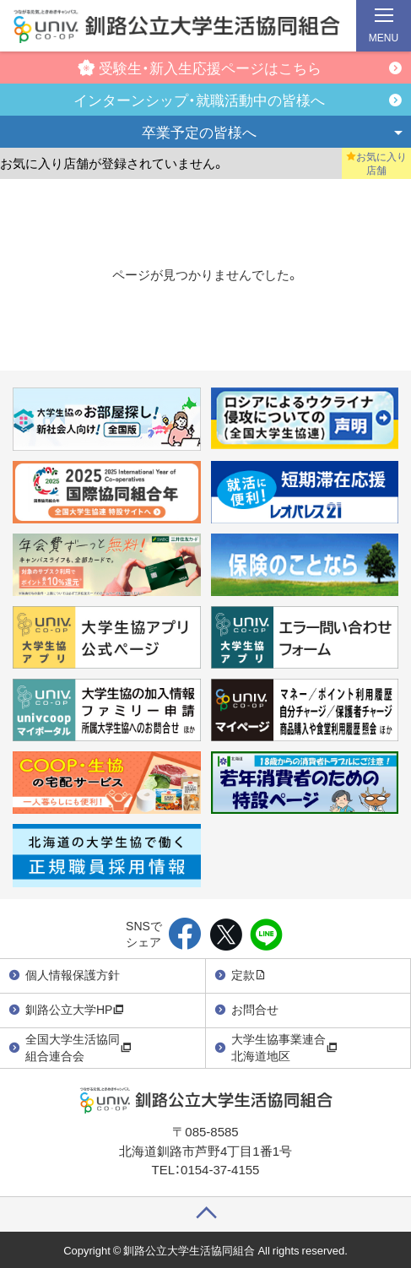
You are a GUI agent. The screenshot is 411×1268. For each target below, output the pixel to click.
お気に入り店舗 (376, 163)
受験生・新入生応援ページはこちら (200, 67)
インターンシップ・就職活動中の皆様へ (199, 99)
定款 (249, 974)
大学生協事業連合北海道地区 (284, 1047)
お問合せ (255, 1008)
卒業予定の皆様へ (199, 131)
